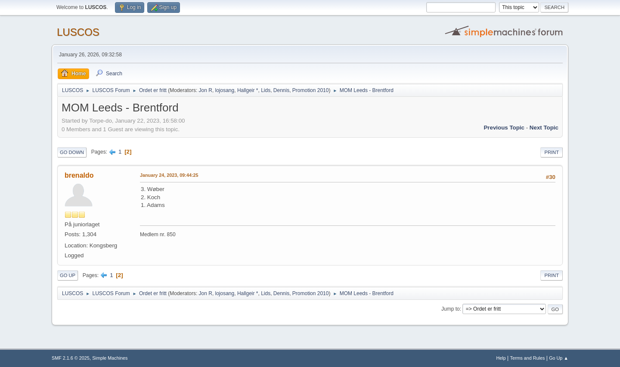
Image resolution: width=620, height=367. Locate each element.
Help (501, 358)
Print (551, 152)
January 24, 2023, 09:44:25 (169, 175)
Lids (265, 90)
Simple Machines (109, 358)
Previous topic (504, 127)
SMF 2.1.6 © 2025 (71, 358)
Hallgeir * (247, 90)
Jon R (205, 90)
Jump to (450, 309)
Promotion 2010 (310, 90)
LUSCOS (78, 32)
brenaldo (79, 175)
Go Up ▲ (558, 358)
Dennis (281, 90)
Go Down (72, 152)
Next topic (544, 127)
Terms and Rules (527, 358)
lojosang (225, 90)
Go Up (67, 275)
